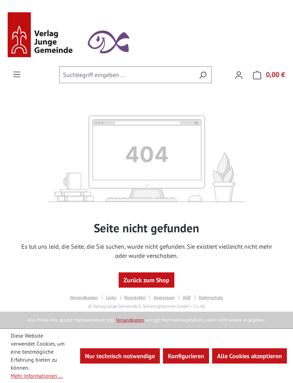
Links (111, 297)
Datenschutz (211, 297)
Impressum (164, 297)
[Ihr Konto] (239, 74)
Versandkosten (84, 297)
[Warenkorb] (266, 74)
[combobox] (126, 74)
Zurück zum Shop (146, 280)
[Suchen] (203, 74)
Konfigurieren (186, 356)
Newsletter (135, 297)
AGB (187, 297)
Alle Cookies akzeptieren (249, 356)
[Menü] (17, 74)
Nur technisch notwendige (120, 356)
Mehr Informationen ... (37, 375)
